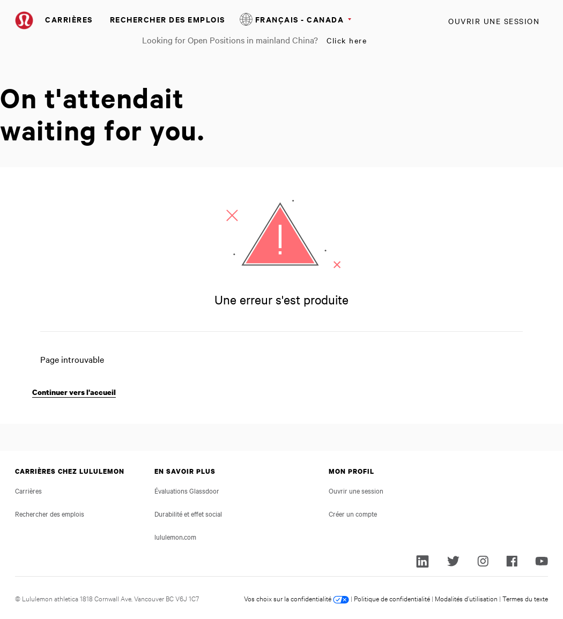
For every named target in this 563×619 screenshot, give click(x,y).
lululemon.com (175, 536)
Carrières (69, 19)
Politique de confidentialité (392, 598)
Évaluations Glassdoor (186, 490)
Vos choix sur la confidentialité (296, 598)
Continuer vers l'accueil (74, 392)
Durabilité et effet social (188, 513)
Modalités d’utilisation (466, 598)
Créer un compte (353, 513)
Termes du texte (525, 598)
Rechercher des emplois (167, 19)
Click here (347, 40)
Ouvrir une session (493, 21)
